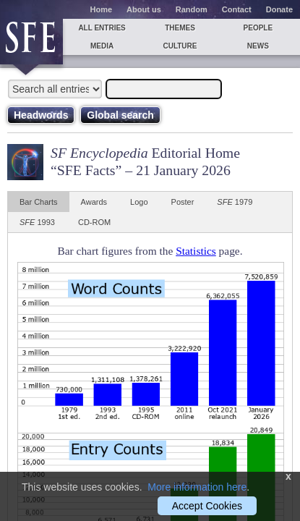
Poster (182, 202)
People (258, 28)
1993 (37, 222)
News (258, 46)
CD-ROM (94, 222)
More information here (197, 487)
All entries (101, 28)
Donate (279, 9)
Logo (138, 202)
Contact (237, 9)
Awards (94, 202)
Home (101, 9)
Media (101, 46)
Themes (180, 28)
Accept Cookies (207, 506)
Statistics (196, 251)
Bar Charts (39, 202)
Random (191, 9)
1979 (234, 202)
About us (144, 9)
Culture (180, 46)
